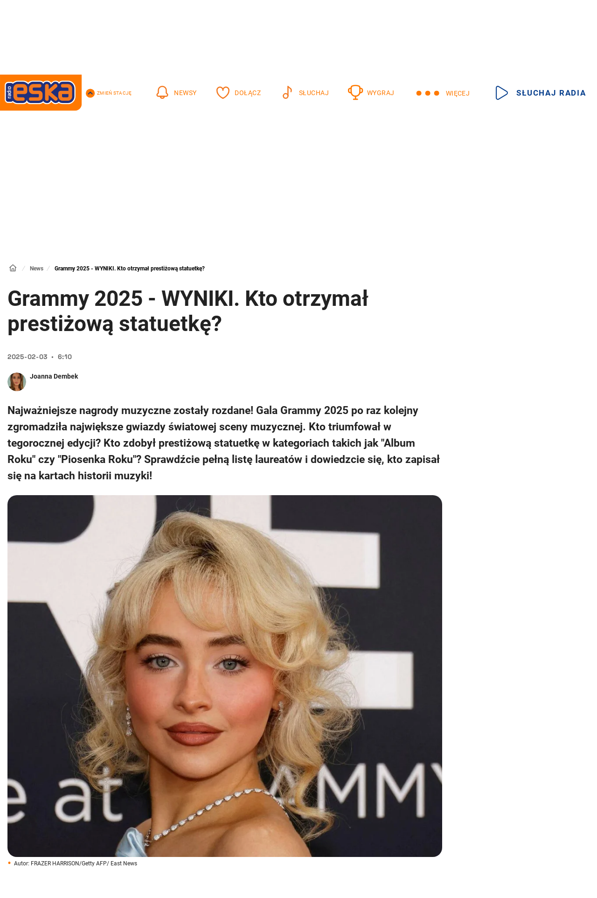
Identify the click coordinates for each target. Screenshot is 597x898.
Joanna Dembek (54, 376)
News (36, 268)
